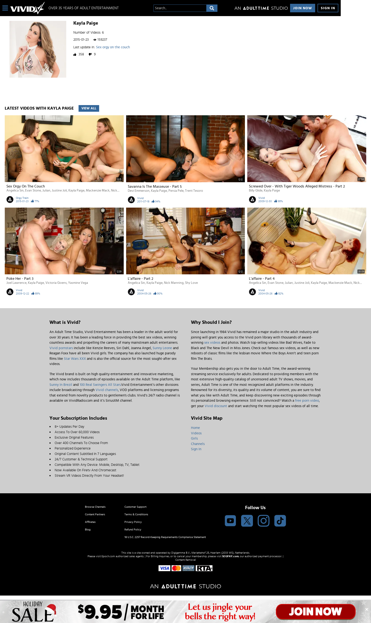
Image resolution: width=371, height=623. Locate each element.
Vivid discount (216, 406)
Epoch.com (108, 556)
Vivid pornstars (61, 348)
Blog (88, 529)
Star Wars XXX (75, 358)
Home (195, 428)
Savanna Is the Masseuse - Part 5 (155, 186)
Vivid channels (107, 390)
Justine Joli (59, 190)
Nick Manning (174, 283)
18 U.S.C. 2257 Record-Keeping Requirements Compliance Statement (165, 537)
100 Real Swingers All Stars (100, 385)
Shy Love (191, 283)
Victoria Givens (56, 283)
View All (88, 108)
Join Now (302, 8)
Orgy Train (22, 197)
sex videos (212, 342)
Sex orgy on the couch (113, 47)
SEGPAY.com (230, 556)
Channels (198, 444)
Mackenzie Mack (98, 190)
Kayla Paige (76, 190)
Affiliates (90, 522)
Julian (46, 190)
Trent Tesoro (194, 190)
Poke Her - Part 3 (19, 278)
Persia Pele (176, 190)
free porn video (307, 400)
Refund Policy (132, 529)
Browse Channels (95, 506)
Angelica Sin (15, 190)
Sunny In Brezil (60, 385)
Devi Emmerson (139, 190)
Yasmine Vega (78, 283)
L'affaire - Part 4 (262, 278)
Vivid (140, 198)
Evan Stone (33, 190)
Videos (196, 433)
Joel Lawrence (16, 283)
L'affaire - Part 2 (140, 278)
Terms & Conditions (136, 514)
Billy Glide (255, 190)
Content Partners (95, 514)
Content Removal (185, 559)
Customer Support (135, 506)
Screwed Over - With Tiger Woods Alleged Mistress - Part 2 (297, 186)
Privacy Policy (133, 522)
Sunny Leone (162, 348)
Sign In (328, 8)
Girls (194, 438)
